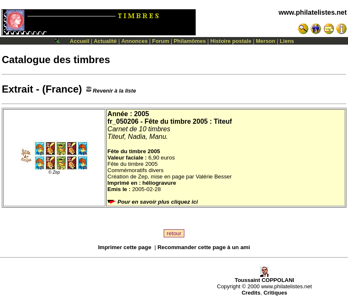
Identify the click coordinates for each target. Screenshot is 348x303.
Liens (287, 41)
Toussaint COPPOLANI (264, 277)
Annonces (134, 41)
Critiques (275, 293)
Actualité (105, 41)
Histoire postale (231, 41)
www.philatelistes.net (313, 12)
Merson (265, 41)
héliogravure (159, 183)
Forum (160, 41)
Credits (251, 293)
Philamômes (190, 41)
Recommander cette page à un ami (203, 247)
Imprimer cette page (124, 247)
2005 (141, 113)
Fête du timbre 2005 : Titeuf (188, 121)
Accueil (79, 41)
